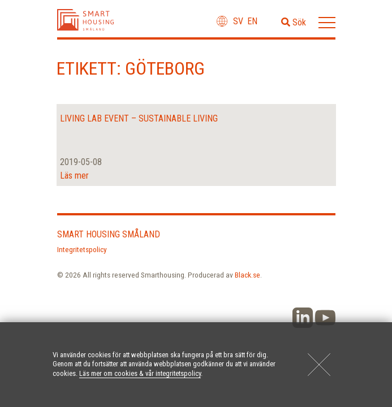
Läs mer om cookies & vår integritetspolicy (140, 373)
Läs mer (74, 175)
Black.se (247, 274)
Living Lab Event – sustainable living (139, 118)
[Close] (319, 365)
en (252, 21)
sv (238, 21)
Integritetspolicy (82, 249)
